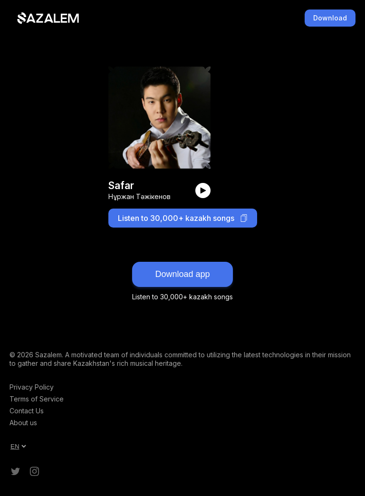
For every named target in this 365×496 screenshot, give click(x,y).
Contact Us (27, 411)
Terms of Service (37, 399)
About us (23, 423)
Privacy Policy (32, 387)
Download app (182, 274)
